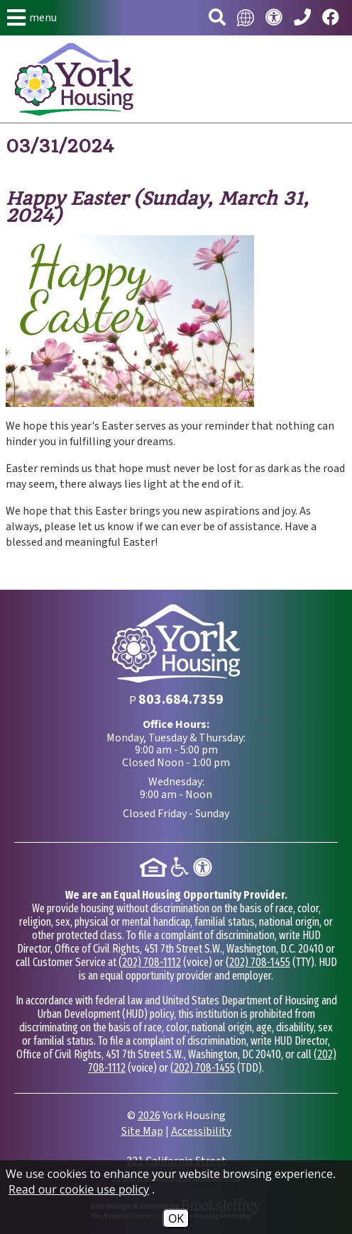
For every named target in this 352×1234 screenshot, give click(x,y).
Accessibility (201, 1131)
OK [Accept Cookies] (176, 1218)
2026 (149, 1115)
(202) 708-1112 (150, 962)
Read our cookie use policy (79, 1189)
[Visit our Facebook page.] (330, 18)
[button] (32, 17)
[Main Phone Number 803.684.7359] (302, 18)
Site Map (142, 1131)
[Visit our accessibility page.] (273, 18)
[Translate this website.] (245, 17)
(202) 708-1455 (258, 962)
